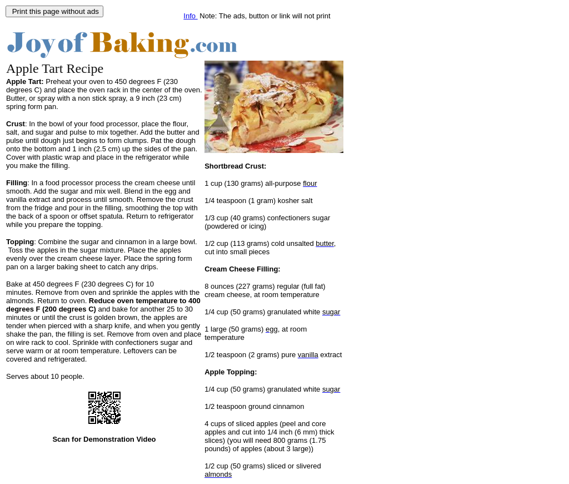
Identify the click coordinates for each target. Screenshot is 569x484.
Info (190, 16)
